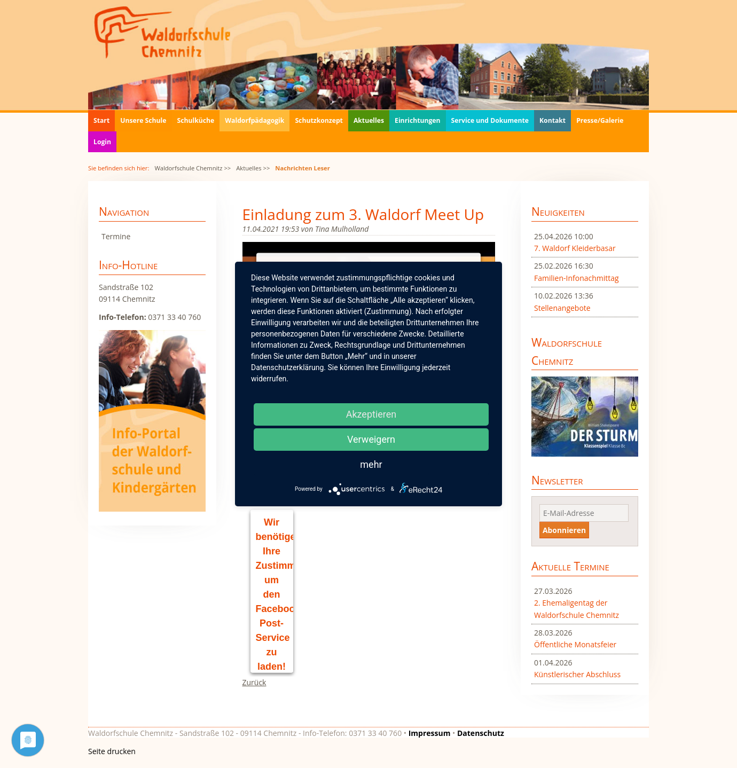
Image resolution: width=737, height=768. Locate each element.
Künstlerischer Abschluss (577, 674)
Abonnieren (564, 530)
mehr (371, 464)
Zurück (254, 682)
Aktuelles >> (253, 168)
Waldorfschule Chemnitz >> (192, 168)
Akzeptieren (371, 414)
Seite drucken (112, 751)
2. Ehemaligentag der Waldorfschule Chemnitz (576, 609)
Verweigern (371, 439)
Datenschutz (480, 733)
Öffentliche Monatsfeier (575, 644)
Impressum (430, 733)
